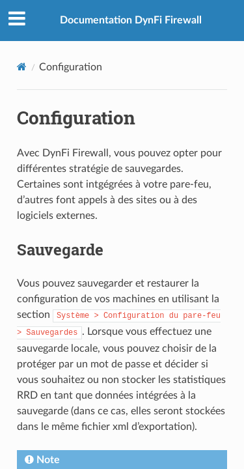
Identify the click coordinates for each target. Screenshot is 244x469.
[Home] (22, 66)
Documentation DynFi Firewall (131, 20)
